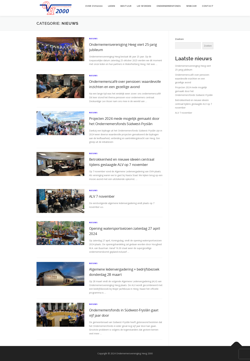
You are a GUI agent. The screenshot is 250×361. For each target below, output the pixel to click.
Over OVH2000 (94, 6)
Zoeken (179, 39)
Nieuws (93, 38)
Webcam (191, 6)
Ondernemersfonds (169, 6)
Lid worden (144, 6)
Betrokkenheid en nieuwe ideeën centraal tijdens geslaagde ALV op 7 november (193, 104)
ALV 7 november (102, 196)
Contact (207, 6)
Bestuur (126, 6)
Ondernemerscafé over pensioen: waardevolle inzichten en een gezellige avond (192, 78)
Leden (111, 6)
